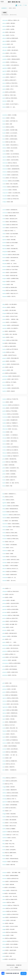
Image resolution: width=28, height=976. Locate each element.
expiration (6, 328)
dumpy (5, 290)
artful (5, 80)
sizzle (5, 766)
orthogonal (6, 591)
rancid (5, 695)
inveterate (6, 446)
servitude (6, 749)
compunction (6, 192)
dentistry (5, 245)
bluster (5, 121)
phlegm (5, 627)
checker (5, 165)
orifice (5, 588)
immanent (6, 414)
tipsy (5, 852)
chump (5, 177)
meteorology (6, 526)
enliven (5, 316)
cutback (5, 233)
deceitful (5, 242)
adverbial (6, 44)
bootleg (5, 130)
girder (5, 367)
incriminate (6, 417)
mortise (5, 547)
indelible (5, 423)
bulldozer (6, 147)
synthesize (6, 837)
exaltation (6, 325)
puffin (5, 683)
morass (5, 544)
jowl (4, 464)
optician (5, 574)
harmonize (6, 388)
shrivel (5, 755)
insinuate (6, 438)
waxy (5, 938)
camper (5, 150)
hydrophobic (6, 405)
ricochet (5, 734)
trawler (5, 875)
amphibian (6, 59)
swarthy (5, 828)
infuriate (5, 432)
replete (5, 716)
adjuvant (5, 41)
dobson (5, 272)
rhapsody (6, 731)
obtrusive (6, 568)
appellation (6, 68)
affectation (6, 50)
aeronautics (6, 47)
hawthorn (6, 391)
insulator (5, 441)
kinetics (5, 479)
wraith (5, 950)
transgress (6, 861)
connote (5, 209)
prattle (5, 657)
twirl (4, 893)
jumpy (5, 476)
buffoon (5, 144)
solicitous (6, 792)
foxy (4, 346)
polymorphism (7, 645)
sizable (5, 763)
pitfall (5, 633)
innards (5, 435)
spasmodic (6, 801)
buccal (5, 141)
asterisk (5, 89)
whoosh (5, 947)
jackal (5, 458)
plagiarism (6, 636)
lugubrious (6, 505)
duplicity (5, 293)
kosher (5, 482)
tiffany (5, 843)
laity (4, 493)
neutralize (6, 562)
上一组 (19, 5)
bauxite (5, 104)
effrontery (6, 307)
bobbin (5, 124)
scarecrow (6, 743)
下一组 (25, 5)
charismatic (6, 162)
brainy (5, 136)
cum (5, 230)
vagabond (6, 914)
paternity (5, 606)
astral (5, 92)
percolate (6, 612)
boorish (5, 127)
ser (4, 746)
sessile (5, 752)
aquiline (5, 74)
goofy (5, 373)
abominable (6, 20)
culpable (5, 224)
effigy (5, 304)
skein (5, 769)
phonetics (6, 630)
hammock (6, 385)
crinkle (5, 218)
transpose (6, 872)
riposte (5, 737)
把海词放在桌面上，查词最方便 (14, 965)
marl (5, 520)
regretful (5, 710)
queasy (5, 686)
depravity (6, 248)
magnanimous (7, 514)
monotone (6, 538)
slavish (5, 780)
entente (5, 319)
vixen (5, 923)
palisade (5, 600)
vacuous (5, 911)
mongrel (5, 535)
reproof (5, 719)
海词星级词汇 (4, 8)
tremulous (6, 878)
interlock (5, 444)
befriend (5, 107)
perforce (5, 618)
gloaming (6, 370)
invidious (6, 449)
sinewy (5, 760)
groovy (5, 382)
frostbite (5, 352)
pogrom (5, 642)
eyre (5, 331)
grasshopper (6, 376)
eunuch (5, 322)
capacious (6, 156)
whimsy (5, 944)
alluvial (5, 53)
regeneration (6, 707)
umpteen (6, 902)
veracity (5, 920)
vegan (5, 917)
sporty (5, 807)
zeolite (5, 956)
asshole (5, 86)
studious (5, 816)
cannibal (5, 153)
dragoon (5, 281)
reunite (5, 728)
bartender (6, 101)
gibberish (6, 364)
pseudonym (6, 675)
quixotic (5, 692)
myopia (5, 556)
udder (5, 896)
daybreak (6, 239)
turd (4, 887)
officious (5, 571)
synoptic (5, 834)
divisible (5, 269)
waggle (5, 929)
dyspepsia (6, 296)
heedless (6, 399)
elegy (5, 310)
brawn (5, 138)
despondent (6, 254)
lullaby (5, 508)
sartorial (5, 740)
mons (5, 541)
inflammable (6, 429)
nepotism (6, 559)
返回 (2, 1)
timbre (5, 846)
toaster (5, 858)
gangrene (6, 358)
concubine (6, 195)
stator (5, 810)
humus (5, 402)
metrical (5, 529)
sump (5, 822)
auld (5, 95)
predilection (6, 660)
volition (5, 926)
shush (5, 757)
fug (4, 355)
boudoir (5, 133)
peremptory (6, 615)
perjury (5, 621)
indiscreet (6, 426)
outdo (5, 594)
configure (6, 201)
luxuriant (5, 511)
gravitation (6, 379)
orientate (6, 580)
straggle (5, 813)
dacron (5, 236)
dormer (5, 275)
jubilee (5, 467)
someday (6, 798)
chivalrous (6, 171)
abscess (5, 23)
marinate (6, 517)
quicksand (6, 689)
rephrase (6, 713)
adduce (5, 35)
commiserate (6, 189)
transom (5, 864)
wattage (5, 935)
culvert (5, 227)
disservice (6, 266)
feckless (5, 340)
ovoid (5, 597)
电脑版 (16, 967)
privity (5, 669)
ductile (5, 287)
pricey (5, 666)
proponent (6, 672)
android (5, 62)
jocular (5, 461)
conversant (6, 212)
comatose (6, 186)
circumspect (6, 180)
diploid (5, 260)
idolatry (5, 408)
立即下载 (23, 973)
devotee (5, 257)
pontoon (5, 648)
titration (5, 855)
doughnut (6, 278)
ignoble (5, 411)
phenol (5, 624)
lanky (5, 496)
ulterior (5, 899)
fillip (4, 343)
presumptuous (7, 663)
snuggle (5, 786)
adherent (6, 38)
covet (5, 215)
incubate (5, 420)
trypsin (5, 884)
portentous (6, 651)
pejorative (6, 609)
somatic (5, 795)
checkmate (6, 168)
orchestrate (6, 577)
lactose (5, 485)
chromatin (6, 174)
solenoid (5, 789)
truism (5, 881)
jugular (5, 470)
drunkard (6, 284)
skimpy (5, 777)
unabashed (6, 905)
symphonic (6, 831)
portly (5, 654)
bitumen (5, 118)
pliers (5, 639)
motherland (6, 550)
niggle (5, 565)
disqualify (6, 263)
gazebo (5, 361)
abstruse (5, 26)
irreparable (6, 455)
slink (5, 783)
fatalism (5, 337)
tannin (5, 840)
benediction (6, 115)
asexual (5, 83)
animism (5, 65)
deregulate (6, 251)
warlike (5, 932)
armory (5, 77)
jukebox (5, 473)
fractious (5, 349)
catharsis (6, 159)
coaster (5, 183)
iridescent (6, 452)
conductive (6, 198)
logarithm (6, 502)
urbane (5, 908)
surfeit (5, 825)
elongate (5, 313)
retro (5, 725)
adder (5, 32)
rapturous (6, 698)
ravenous (6, 701)
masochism (6, 523)
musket (5, 553)
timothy (5, 849)
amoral (5, 56)
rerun (5, 722)
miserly (5, 532)
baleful (5, 98)
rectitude (5, 704)
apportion (6, 71)
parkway (5, 603)
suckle (5, 819)
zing (4, 959)
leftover (5, 499)
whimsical (6, 941)
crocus (5, 221)
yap (4, 953)
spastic (5, 804)
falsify (5, 334)
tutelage (5, 890)
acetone (5, 29)
